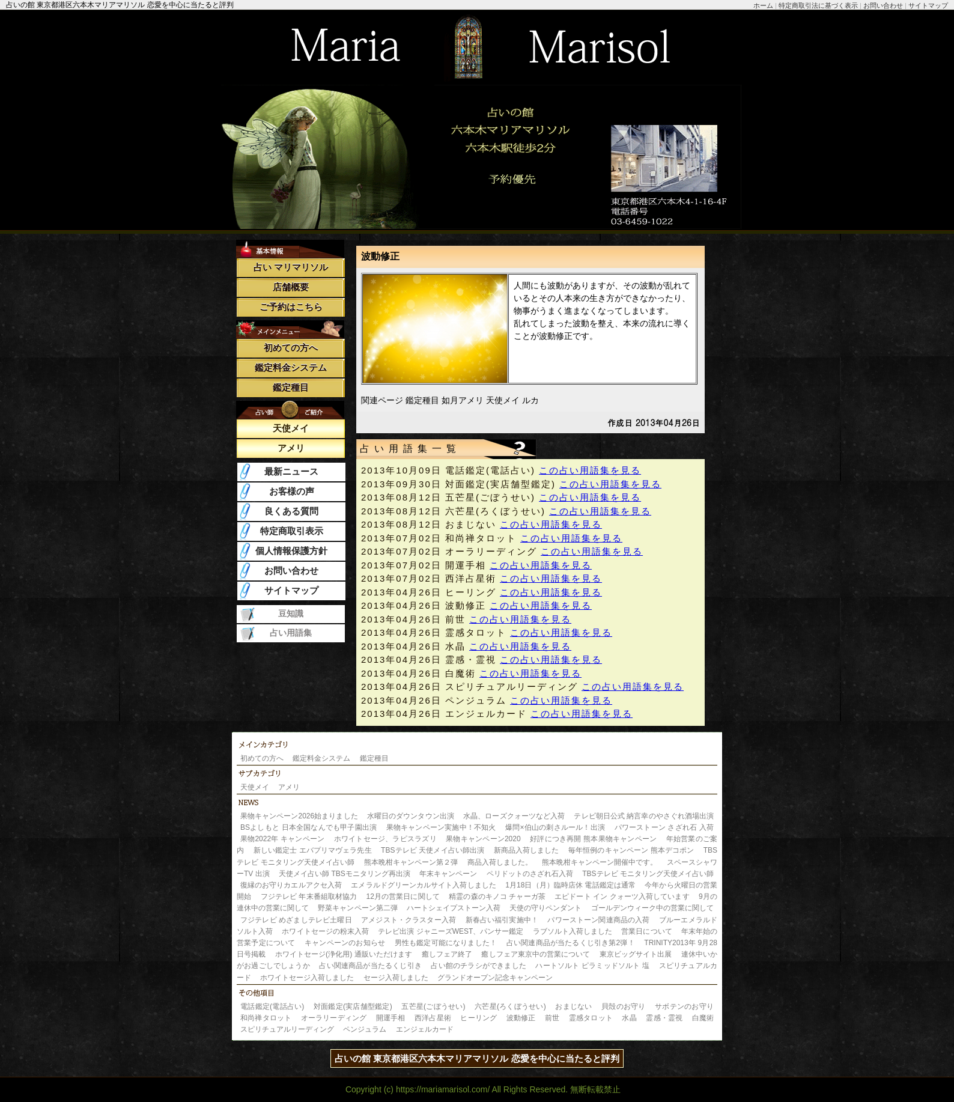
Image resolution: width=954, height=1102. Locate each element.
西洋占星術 (433, 1018)
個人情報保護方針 (291, 551)
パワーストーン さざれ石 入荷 (664, 827)
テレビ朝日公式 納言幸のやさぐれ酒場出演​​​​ (644, 816)
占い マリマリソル (291, 267)
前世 (552, 1018)
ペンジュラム (364, 1029)
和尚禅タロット (265, 1018)
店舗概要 (291, 287)
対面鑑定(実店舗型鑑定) (353, 1006)
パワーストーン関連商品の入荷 (598, 920)
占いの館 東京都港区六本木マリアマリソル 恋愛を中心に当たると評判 (477, 1058)
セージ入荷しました (395, 977)
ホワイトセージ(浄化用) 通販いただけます (344, 954)
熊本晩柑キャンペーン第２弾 (411, 862)
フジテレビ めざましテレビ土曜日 (296, 920)
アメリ (291, 448)
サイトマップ (928, 5)
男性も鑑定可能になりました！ (446, 943)
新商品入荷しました (526, 850)
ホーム (763, 5)
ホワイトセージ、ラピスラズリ (385, 839)
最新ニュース (291, 471)
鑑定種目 (291, 387)
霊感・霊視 (664, 1018)
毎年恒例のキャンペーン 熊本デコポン (631, 850)
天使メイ (291, 428)
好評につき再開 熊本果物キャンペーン (593, 839)
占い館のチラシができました (478, 965)
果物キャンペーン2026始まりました (299, 816)
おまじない (573, 1006)
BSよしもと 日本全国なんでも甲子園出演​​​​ (308, 827)
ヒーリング (478, 1018)
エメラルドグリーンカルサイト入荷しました (423, 885)
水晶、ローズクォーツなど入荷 (514, 816)
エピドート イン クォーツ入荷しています (621, 896)
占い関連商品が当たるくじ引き (370, 965)
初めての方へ (291, 347)
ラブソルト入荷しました (572, 931)
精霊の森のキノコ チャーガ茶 (497, 896)
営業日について (646, 931)
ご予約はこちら (291, 307)
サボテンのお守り (684, 1006)
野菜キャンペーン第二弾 (357, 908)
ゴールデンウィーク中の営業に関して (652, 908)
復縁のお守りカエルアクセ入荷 (291, 885)
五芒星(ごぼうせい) (433, 1006)
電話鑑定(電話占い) (272, 1006)
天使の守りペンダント (545, 908)
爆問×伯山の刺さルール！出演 (555, 827)
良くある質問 (291, 511)
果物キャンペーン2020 (483, 839)
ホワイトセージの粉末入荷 (325, 931)
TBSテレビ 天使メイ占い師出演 (432, 850)
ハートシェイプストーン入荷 (453, 908)
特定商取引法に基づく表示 (818, 5)
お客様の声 (291, 491)
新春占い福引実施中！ (502, 920)
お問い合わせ (883, 5)
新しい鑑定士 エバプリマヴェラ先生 (313, 850)
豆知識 (290, 613)
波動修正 (521, 1018)
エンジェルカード (425, 1029)
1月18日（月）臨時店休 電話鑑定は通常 (570, 885)
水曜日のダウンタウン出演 (410, 816)
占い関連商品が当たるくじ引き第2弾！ (570, 943)
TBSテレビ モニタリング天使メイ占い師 (648, 873)
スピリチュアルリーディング (287, 1029)
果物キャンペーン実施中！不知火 (441, 827)
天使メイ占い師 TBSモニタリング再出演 (344, 873)
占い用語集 (291, 633)
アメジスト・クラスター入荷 (408, 920)
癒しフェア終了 (447, 954)
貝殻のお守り (623, 1006)
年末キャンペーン (448, 873)
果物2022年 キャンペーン (282, 839)
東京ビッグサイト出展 (636, 954)
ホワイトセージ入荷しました (307, 977)
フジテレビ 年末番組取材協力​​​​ (309, 896)
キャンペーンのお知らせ (345, 943)
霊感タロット (591, 1018)
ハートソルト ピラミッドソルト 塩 (592, 965)
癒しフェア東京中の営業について (535, 954)
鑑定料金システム (291, 367)
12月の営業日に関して (403, 896)
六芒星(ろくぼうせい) (510, 1006)
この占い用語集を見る (590, 470)
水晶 (629, 1018)
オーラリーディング (334, 1018)
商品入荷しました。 (499, 862)
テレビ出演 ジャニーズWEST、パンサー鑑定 (450, 931)
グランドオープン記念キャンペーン (495, 977)
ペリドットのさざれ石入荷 (530, 873)
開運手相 (391, 1018)
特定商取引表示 (291, 531)
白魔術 (703, 1018)
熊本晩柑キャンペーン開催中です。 (600, 862)
